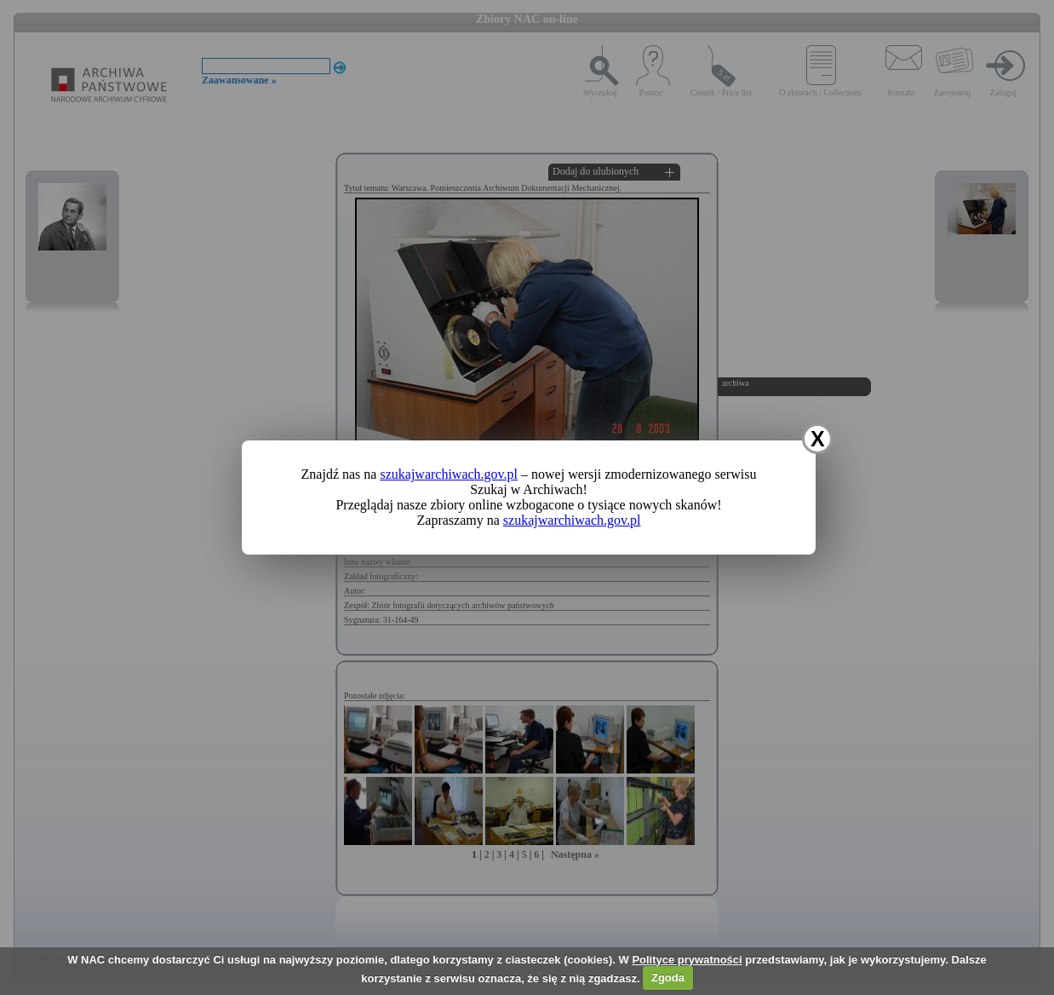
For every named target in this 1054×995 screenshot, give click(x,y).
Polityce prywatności (687, 959)
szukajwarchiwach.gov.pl (449, 474)
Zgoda (668, 977)
